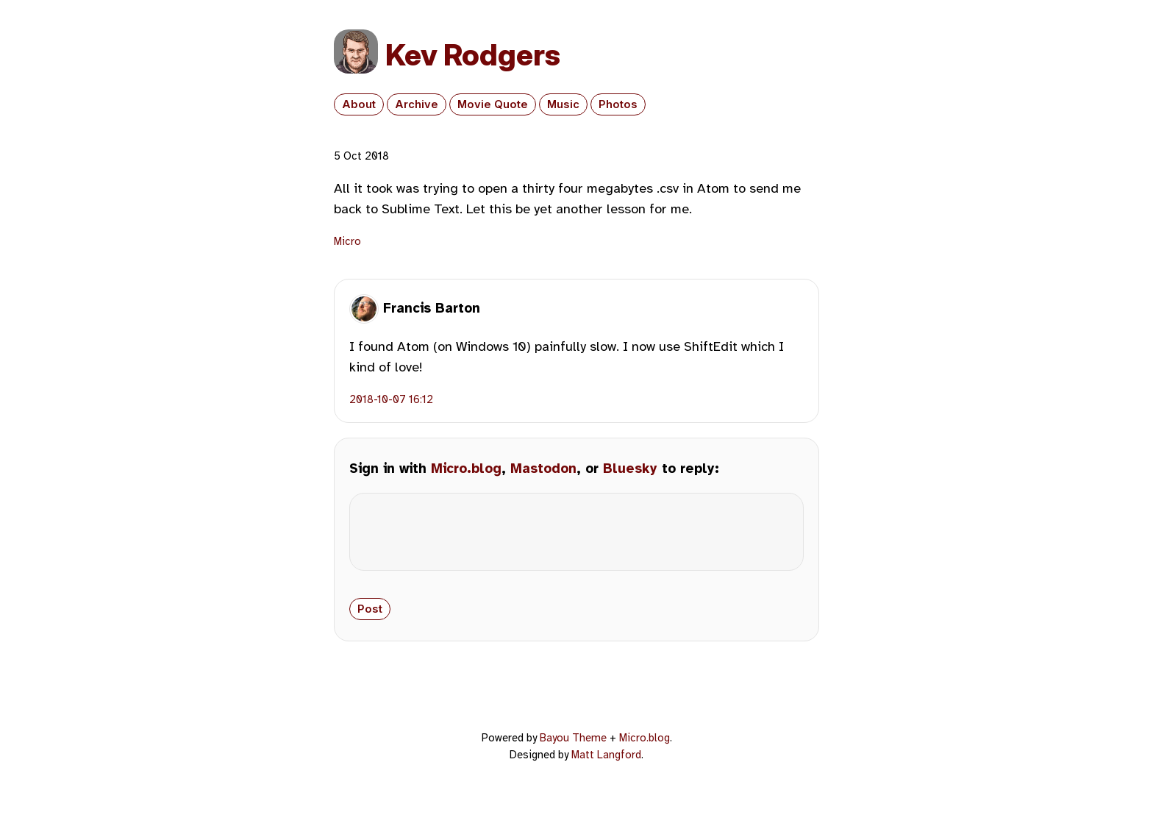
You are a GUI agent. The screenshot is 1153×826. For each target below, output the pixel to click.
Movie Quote (492, 104)
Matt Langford (606, 766)
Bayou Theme (573, 749)
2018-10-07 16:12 (391, 399)
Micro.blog (466, 468)
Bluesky (630, 468)
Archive (416, 104)
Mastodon (543, 468)
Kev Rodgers (472, 55)
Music (563, 104)
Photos (618, 104)
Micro (347, 241)
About (359, 104)
